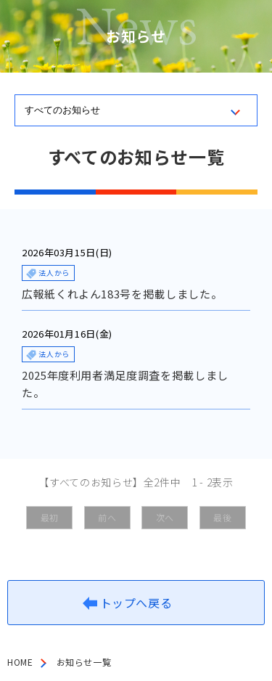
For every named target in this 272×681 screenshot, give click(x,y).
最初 (50, 517)
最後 (222, 517)
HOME (20, 662)
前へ (107, 517)
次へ (165, 517)
